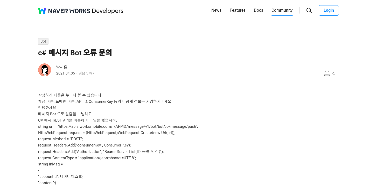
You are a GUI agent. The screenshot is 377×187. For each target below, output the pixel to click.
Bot (43, 41)
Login (329, 10)
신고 (335, 73)
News (216, 10)
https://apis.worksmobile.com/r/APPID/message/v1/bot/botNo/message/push (127, 126)
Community (282, 10)
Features (238, 10)
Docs (258, 10)
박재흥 (61, 67)
